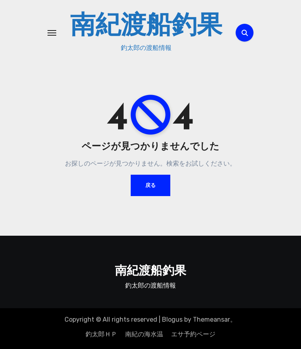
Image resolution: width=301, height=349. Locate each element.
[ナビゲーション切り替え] (52, 33)
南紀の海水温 (144, 334)
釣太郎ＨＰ (101, 334)
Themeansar (211, 319)
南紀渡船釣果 (146, 27)
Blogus (172, 319)
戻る (150, 185)
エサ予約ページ (193, 334)
